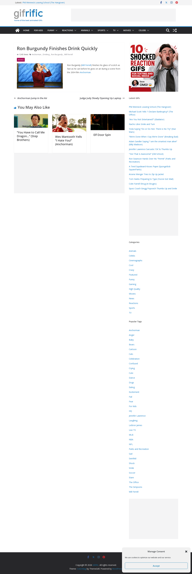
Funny (51, 30)
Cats (131, 354)
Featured (133, 274)
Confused (133, 363)
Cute (131, 373)
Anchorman (36, 54)
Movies (127, 30)
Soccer (132, 472)
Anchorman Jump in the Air (30, 98)
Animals (85, 30)
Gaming (132, 284)
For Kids (38, 30)
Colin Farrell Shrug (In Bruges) (143, 183)
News (131, 298)
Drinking (46, 54)
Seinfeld (132, 458)
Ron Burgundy (57, 54)
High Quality (134, 289)
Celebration (134, 358)
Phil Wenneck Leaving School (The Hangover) (43, 2)
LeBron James (135, 425)
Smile (131, 468)
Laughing (133, 420)
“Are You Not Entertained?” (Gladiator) (146, 119)
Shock (132, 463)
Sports (101, 30)
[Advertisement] (123, 15)
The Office (134, 482)
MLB (131, 434)
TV (114, 30)
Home (26, 30)
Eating (132, 387)
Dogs (131, 382)
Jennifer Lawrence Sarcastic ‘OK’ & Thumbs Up (150, 149)
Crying (132, 368)
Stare (131, 477)
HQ (130, 411)
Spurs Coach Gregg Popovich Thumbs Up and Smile (153, 188)
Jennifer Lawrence (137, 415)
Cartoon (133, 349)
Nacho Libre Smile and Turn (142, 124)
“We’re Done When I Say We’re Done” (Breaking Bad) (153, 136)
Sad (130, 453)
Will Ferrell (68, 54)
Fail (130, 396)
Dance (132, 377)
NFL (131, 444)
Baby (131, 339)
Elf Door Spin (102, 135)
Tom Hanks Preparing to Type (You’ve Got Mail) (151, 179)
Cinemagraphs (135, 260)
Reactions (67, 30)
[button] (186, 551)
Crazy (131, 270)
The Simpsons (135, 487)
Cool (131, 265)
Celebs (142, 30)
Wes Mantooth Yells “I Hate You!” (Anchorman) (68, 140)
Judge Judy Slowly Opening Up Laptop (102, 98)
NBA (131, 439)
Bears (131, 344)
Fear (131, 401)
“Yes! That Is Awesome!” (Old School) (146, 154)
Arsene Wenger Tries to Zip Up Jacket (146, 174)
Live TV (132, 430)
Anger (131, 335)
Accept (156, 565)
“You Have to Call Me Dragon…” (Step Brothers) (31, 136)
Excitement (134, 392)
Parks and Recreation (139, 449)
